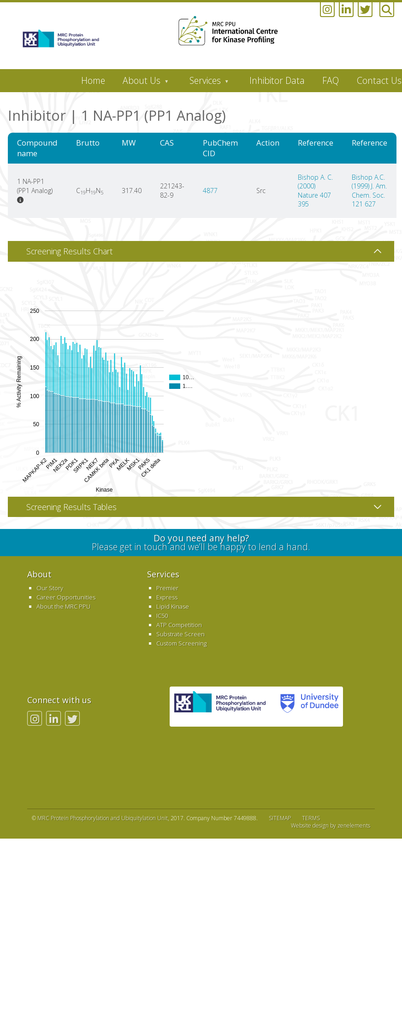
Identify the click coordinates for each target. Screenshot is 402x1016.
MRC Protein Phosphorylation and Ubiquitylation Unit (102, 818)
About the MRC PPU (63, 606)
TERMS (311, 818)
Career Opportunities (65, 597)
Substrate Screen (180, 634)
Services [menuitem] (204, 83)
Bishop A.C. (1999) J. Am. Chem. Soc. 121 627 (369, 191)
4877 (210, 190)
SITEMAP (280, 818)
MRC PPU (220, 706)
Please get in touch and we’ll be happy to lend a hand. (201, 542)
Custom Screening (181, 643)
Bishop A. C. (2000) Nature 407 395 (315, 191)
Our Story (49, 588)
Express (166, 597)
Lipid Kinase (172, 606)
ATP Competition (179, 625)
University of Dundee (306, 706)
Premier (167, 588)
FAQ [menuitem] (330, 80)
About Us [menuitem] (141, 83)
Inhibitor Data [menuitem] (277, 80)
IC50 (162, 615)
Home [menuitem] (93, 80)
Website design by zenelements (330, 825)
